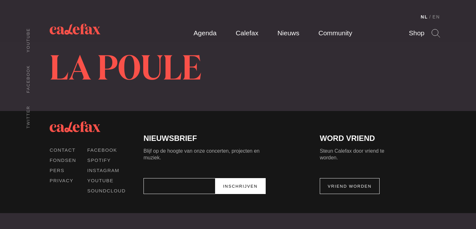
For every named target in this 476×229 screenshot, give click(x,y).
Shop (416, 33)
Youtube (28, 40)
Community (335, 33)
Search (435, 33)
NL (424, 16)
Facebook (28, 79)
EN (436, 16)
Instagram (103, 170)
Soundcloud (106, 190)
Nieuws (288, 33)
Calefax (247, 33)
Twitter (28, 117)
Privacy (62, 180)
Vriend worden (350, 186)
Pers (57, 170)
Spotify (99, 160)
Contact (62, 150)
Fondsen (63, 160)
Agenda (204, 33)
